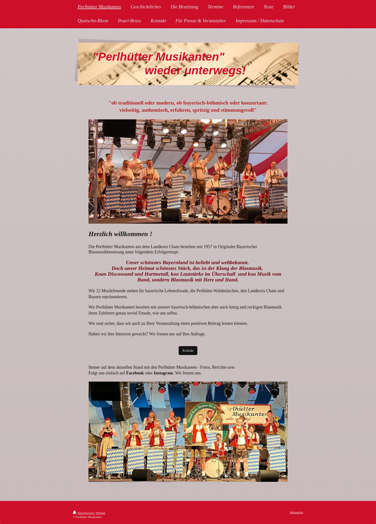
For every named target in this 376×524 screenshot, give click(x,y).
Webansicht (296, 512)
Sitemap (100, 513)
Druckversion (83, 513)
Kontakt (188, 350)
